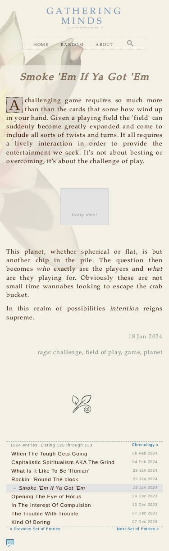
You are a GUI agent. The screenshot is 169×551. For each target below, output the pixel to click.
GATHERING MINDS (84, 16)
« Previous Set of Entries (35, 529)
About (105, 44)
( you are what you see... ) (84, 27)
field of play (103, 352)
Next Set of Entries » (138, 529)
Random (72, 44)
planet (153, 352)
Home (41, 44)
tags (43, 352)
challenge (67, 352)
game (132, 352)
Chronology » (145, 445)
